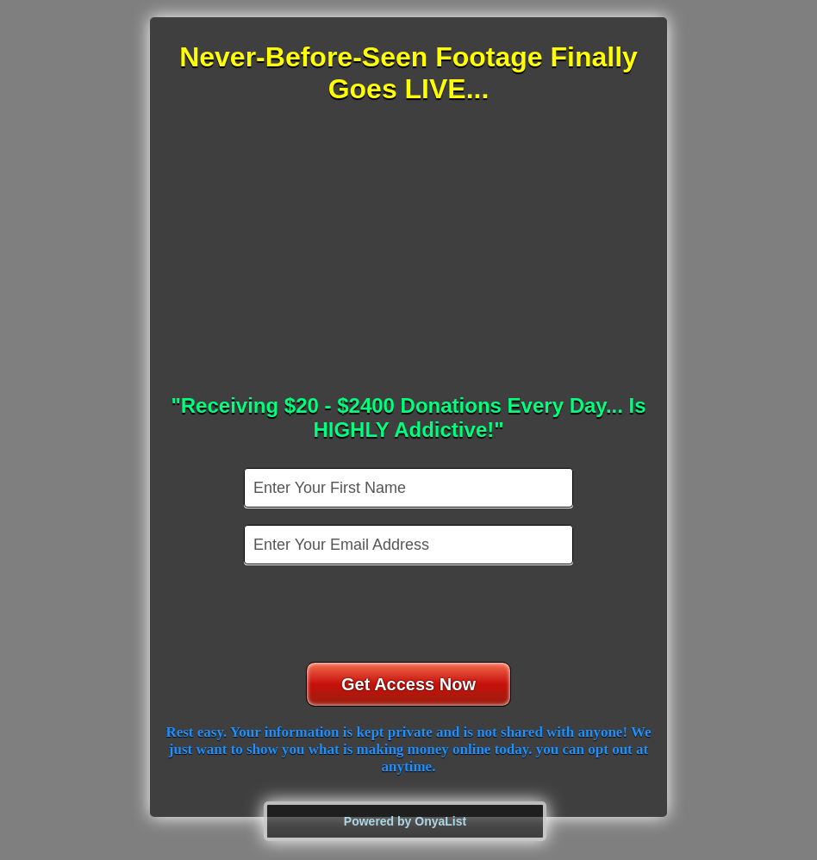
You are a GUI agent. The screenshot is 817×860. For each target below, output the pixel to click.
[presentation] (410, 615)
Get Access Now (408, 684)
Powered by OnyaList (405, 821)
